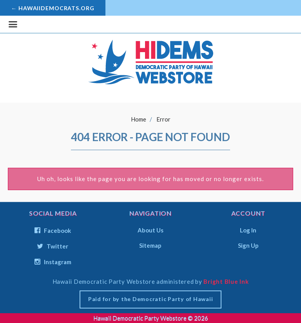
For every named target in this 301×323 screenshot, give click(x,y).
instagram (52, 261)
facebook (52, 230)
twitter (52, 246)
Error (163, 119)
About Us (150, 230)
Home (138, 119)
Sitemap (150, 245)
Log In (248, 230)
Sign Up (248, 245)
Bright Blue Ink (225, 281)
